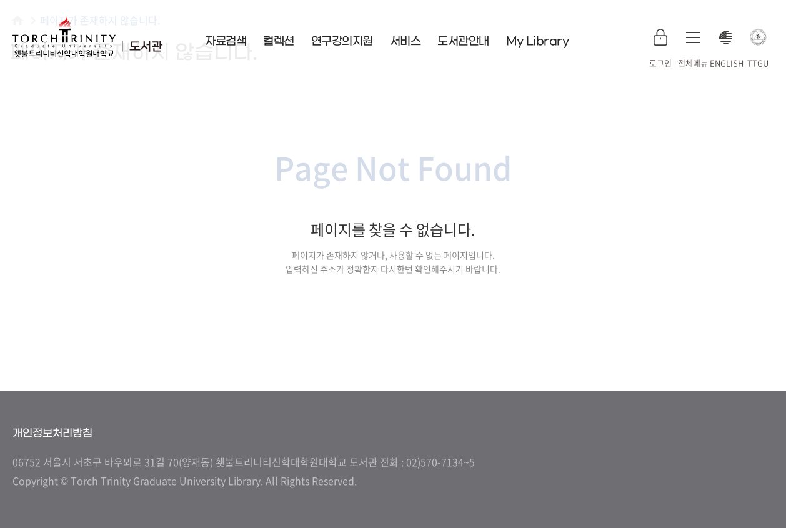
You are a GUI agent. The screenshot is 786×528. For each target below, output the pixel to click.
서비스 (405, 41)
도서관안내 (463, 41)
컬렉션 (278, 41)
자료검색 (225, 41)
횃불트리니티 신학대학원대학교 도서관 (87, 37)
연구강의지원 (342, 41)
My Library (537, 41)
